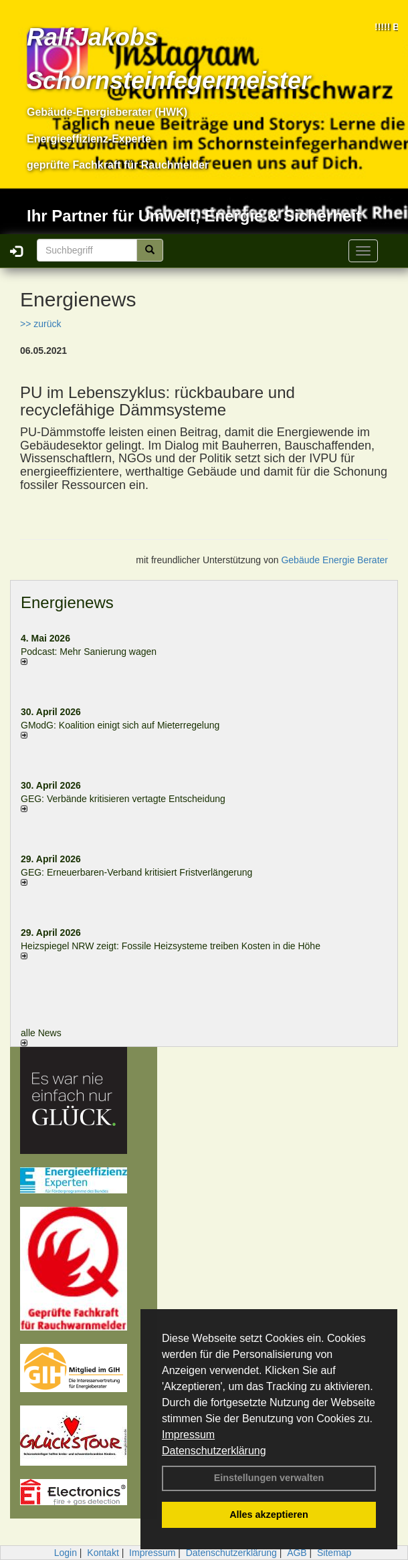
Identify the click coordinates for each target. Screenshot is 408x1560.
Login (65, 1552)
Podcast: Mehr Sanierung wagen (89, 651)
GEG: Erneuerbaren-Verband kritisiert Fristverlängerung (138, 872)
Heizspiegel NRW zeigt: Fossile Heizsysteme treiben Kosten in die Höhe (170, 946)
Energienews (67, 602)
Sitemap (334, 1552)
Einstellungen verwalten (269, 1477)
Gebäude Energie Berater (334, 560)
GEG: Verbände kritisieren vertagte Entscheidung (123, 798)
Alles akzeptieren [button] (268, 1514)
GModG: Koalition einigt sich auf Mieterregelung (120, 725)
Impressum (188, 1434)
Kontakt (102, 1552)
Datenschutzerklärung (214, 1450)
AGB (297, 1552)
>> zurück (40, 323)
